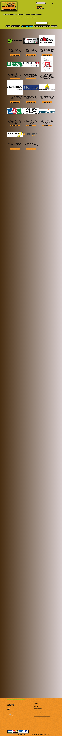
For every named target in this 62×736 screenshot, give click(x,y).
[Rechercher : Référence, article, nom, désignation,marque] (40, 23)
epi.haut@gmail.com (13, 715)
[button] (52, 3)
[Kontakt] (39, 7)
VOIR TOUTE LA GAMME (15, 55)
